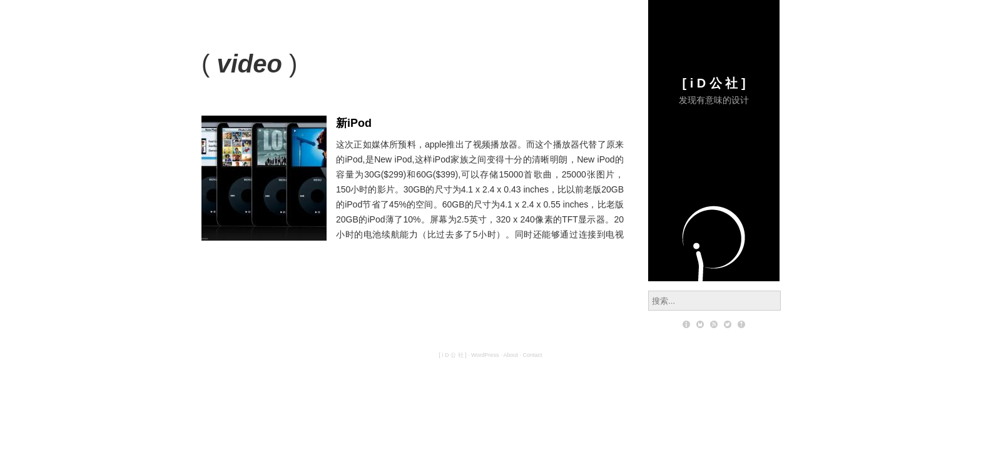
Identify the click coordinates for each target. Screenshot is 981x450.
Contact (532, 355)
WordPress (485, 355)
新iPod (354, 123)
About (510, 355)
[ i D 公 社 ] (713, 83)
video (249, 64)
